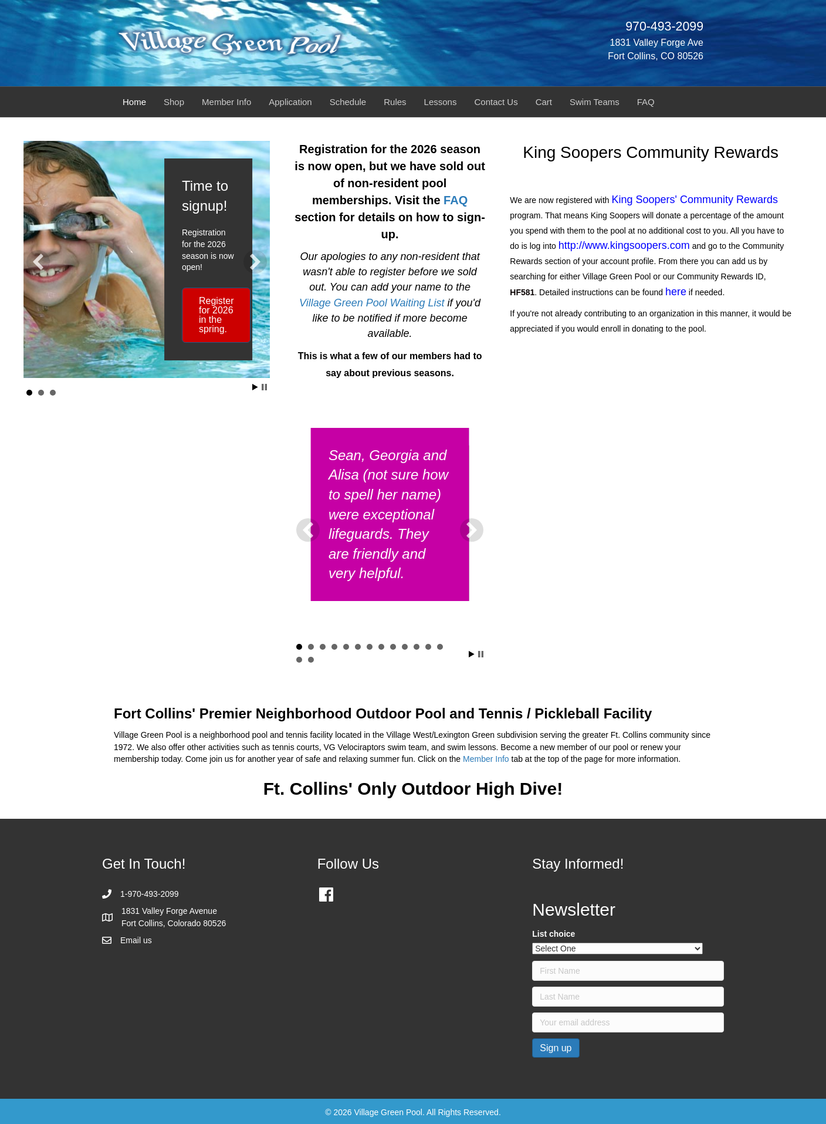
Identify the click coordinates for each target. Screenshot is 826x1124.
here (675, 292)
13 (440, 647)
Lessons (440, 102)
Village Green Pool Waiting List (371, 303)
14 (299, 660)
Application (290, 102)
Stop (264, 387)
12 (428, 647)
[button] (38, 262)
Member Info (226, 102)
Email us (136, 940)
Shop (174, 102)
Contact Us (495, 102)
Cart (544, 102)
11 (416, 647)
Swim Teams (595, 102)
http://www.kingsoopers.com (624, 245)
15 (311, 660)
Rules (395, 102)
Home (134, 102)
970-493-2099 (664, 26)
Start (255, 387)
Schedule (348, 102)
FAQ (646, 102)
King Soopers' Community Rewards (695, 199)
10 (405, 647)
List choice (553, 934)
